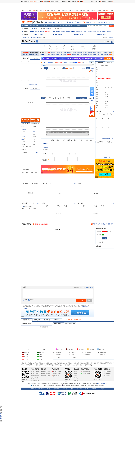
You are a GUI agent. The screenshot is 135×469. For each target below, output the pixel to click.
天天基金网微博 (85, 371)
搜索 (112, 10)
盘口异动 (100, 142)
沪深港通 (25, 34)
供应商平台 (57, 389)
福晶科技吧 (45, 62)
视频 (92, 10)
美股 (55, 10)
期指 (37, 10)
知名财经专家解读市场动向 (74, 319)
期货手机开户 (107, 371)
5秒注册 (91, 287)
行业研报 (68, 31)
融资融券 (109, 31)
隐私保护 (87, 389)
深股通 (55, 34)
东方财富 (24, 369)
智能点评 (79, 54)
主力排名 (53, 31)
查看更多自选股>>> (34, 84)
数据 (48, 10)
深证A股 (30, 37)
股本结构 (79, 52)
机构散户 (58, 54)
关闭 (19, 5)
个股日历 (43, 65)
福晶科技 (45, 143)
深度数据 (69, 54)
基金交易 (76, 373)
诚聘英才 (72, 389)
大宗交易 (99, 31)
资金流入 (40, 34)
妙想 (69, 1)
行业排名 (57, 320)
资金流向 (42, 31)
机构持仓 (95, 54)
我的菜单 (97, 1)
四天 (58, 68)
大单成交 (66, 62)
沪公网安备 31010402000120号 (69, 385)
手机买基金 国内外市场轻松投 (104, 22)
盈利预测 (73, 31)
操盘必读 (47, 52)
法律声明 (79, 389)
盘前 (42, 68)
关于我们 (33, 389)
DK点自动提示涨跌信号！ (104, 78)
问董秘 (85, 62)
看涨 (99, 231)
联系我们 (65, 389)
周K (46, 98)
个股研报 (63, 31)
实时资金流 (27, 320)
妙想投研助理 (34, 378)
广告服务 (49, 389)
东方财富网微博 (56, 371)
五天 (61, 68)
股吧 (95, 10)
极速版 (92, 68)
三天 (54, 68)
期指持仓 (104, 31)
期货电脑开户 (107, 373)
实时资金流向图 (58, 323)
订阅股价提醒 (69, 68)
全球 (52, 10)
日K (42, 98)
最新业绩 (90, 54)
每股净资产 (24, 129)
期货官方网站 (107, 375)
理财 (81, 10)
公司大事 (74, 52)
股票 (30, 10)
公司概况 (53, 52)
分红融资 (90, 52)
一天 (46, 68)
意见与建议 (55, 376)
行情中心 (25, 25)
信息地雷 (35, 88)
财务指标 (37, 320)
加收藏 (28, 1)
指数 (31, 25)
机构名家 (98, 246)
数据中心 (62, 22)
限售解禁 (93, 31)
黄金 (70, 10)
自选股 (73, 25)
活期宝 (75, 375)
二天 (50, 68)
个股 (40, 25)
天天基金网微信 (85, 373)
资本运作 (95, 52)
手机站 (71, 22)
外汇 (66, 10)
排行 (47, 25)
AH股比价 (47, 31)
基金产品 (76, 378)
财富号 (107, 10)
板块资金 (58, 31)
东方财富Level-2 (35, 373)
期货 (63, 10)
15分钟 (59, 98)
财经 (23, 10)
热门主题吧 (107, 224)
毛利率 (23, 136)
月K (50, 98)
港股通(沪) (76, 34)
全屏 (92, 71)
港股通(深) (99, 34)
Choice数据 (88, 22)
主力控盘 (53, 54)
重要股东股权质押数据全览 (41, 224)
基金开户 (76, 371)
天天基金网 (46, 1)
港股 (59, 10)
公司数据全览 (35, 123)
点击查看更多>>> (108, 157)
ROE (23, 139)
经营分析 (58, 52)
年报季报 (83, 31)
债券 (88, 10)
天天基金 (67, 369)
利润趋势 (24, 152)
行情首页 (24, 37)
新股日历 (37, 31)
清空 (89, 300)
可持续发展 (41, 389)
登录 (87, 287)
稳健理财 (76, 380)
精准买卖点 (59, 62)
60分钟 (69, 98)
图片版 (83, 68)
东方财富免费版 (35, 371)
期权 (41, 10)
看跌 (99, 235)
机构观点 (47, 320)
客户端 (79, 22)
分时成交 (98, 111)
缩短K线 (84, 98)
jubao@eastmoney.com (102, 383)
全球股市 (25, 28)
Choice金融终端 (35, 380)
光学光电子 (36, 37)
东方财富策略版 (35, 375)
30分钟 (64, 98)
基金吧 (99, 10)
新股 (34, 10)
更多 (110, 52)
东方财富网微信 (56, 373)
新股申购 (32, 31)
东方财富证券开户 (45, 371)
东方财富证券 (54, 1)
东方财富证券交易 (45, 375)
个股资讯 (44, 183)
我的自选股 (26, 58)
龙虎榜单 (88, 31)
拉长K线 (78, 98)
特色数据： (42, 54)
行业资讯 (51, 183)
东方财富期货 (98, 369)
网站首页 (23, 1)
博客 (104, 10)
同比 (33, 131)
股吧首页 (94, 224)
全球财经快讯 (51, 22)
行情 (45, 10)
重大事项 (106, 54)
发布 (81, 300)
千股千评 (78, 31)
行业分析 (100, 52)
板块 (43, 25)
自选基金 (78, 25)
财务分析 (84, 52)
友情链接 (101, 389)
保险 (84, 10)
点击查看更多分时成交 (107, 138)
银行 (73, 10)
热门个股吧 (101, 224)
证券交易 (104, 1)
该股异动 (109, 142)
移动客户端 (33, 1)
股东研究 (69, 52)
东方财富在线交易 (45, 373)
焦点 (26, 10)
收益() (23, 126)
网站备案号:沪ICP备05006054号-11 (53, 385)
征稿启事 (94, 389)
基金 (77, 10)
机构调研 (79, 62)
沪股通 (35, 34)
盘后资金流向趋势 (70, 323)
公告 (79, 183)
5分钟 (54, 98)
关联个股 (106, 52)
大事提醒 (25, 88)
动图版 (88, 68)
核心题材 (63, 52)
